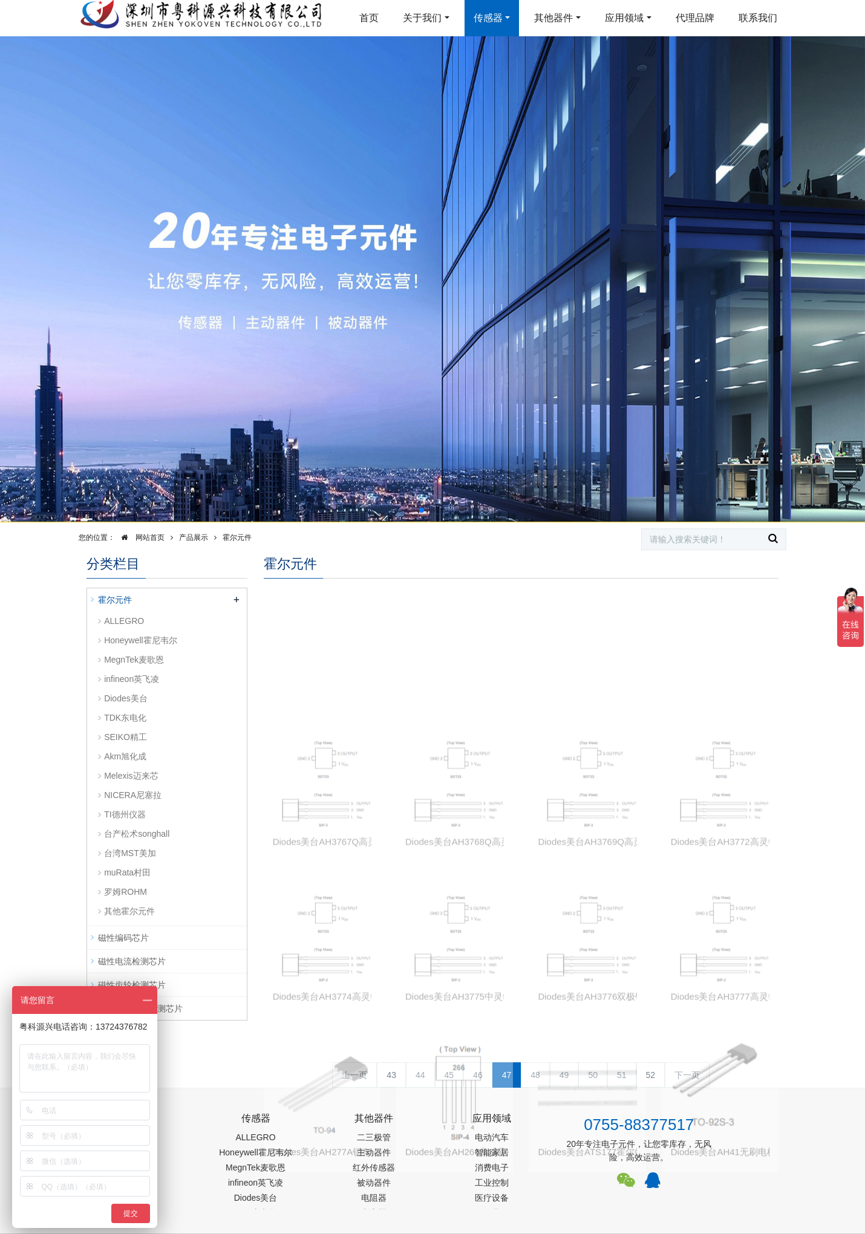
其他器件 (553, 18)
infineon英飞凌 (131, 679)
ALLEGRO (124, 621)
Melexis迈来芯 (131, 776)
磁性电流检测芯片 (132, 961)
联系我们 (758, 18)
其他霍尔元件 (129, 911)
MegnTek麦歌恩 (134, 659)
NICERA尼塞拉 (133, 795)
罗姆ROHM (125, 892)
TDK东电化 (125, 718)
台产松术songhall (136, 834)
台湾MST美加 (130, 853)
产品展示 (193, 537)
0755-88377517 (639, 1124)
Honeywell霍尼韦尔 (140, 640)
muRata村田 (127, 872)
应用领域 (624, 18)
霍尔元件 (237, 537)
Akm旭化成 (125, 756)
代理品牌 (695, 18)
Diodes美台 (126, 698)
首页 (369, 18)
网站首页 (140, 537)
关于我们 (422, 18)
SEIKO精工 (125, 737)
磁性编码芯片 (123, 938)
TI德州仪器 (124, 814)
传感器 (488, 18)
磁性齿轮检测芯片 (132, 985)
